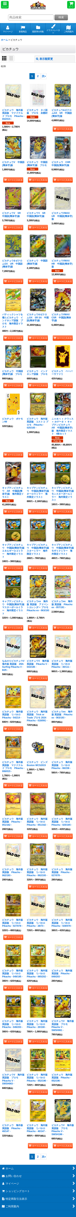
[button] (5, 5)
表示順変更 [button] (44, 58)
